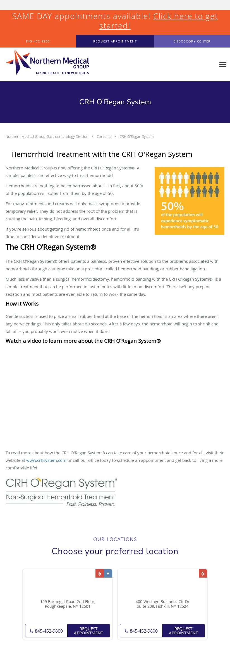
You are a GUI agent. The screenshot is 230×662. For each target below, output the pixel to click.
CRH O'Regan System (136, 136)
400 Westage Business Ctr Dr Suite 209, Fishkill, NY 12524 (163, 604)
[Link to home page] (44, 64)
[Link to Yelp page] (99, 573)
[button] (115, 41)
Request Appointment (88, 630)
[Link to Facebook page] (108, 573)
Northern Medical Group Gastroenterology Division (47, 136)
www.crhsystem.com (46, 460)
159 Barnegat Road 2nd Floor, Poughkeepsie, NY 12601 (67, 604)
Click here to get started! (158, 21)
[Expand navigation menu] (222, 65)
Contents (104, 136)
